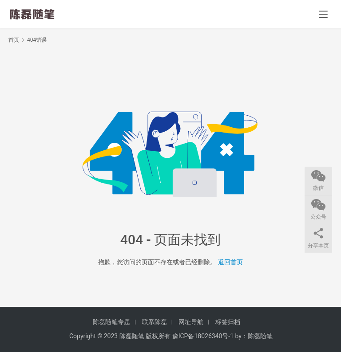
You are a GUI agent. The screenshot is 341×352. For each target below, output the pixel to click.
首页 (13, 40)
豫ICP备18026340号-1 (203, 336)
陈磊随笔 (260, 336)
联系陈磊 (154, 321)
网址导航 (190, 321)
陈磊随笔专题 (111, 321)
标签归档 (227, 321)
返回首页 (230, 262)
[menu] (323, 14)
